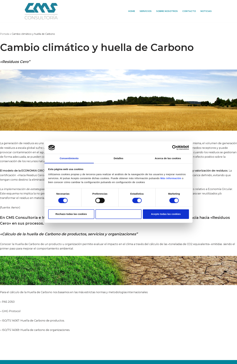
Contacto (189, 11)
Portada (4, 33)
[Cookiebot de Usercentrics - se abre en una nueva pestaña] (174, 147)
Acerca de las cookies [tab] (168, 158)
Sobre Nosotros (167, 11)
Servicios (146, 11)
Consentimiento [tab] (69, 158)
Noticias (206, 11)
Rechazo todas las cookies (71, 214)
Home (131, 11)
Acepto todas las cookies (166, 214)
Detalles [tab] (118, 158)
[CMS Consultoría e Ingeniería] (41, 11)
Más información (170, 178)
